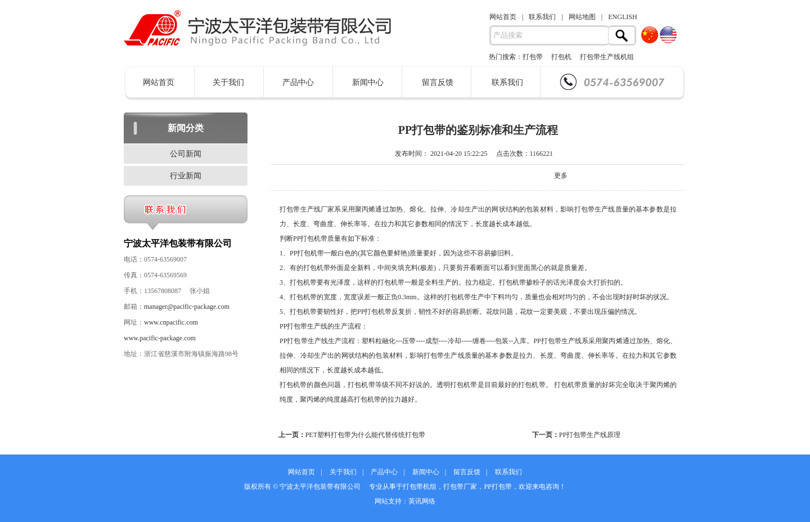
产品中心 (298, 82)
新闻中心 (368, 82)
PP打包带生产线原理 (589, 435)
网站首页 (502, 17)
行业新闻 (185, 176)
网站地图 (582, 17)
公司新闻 (185, 154)
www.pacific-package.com (160, 338)
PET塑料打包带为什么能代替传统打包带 (365, 435)
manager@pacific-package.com (187, 306)
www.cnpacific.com (171, 322)
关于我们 (228, 82)
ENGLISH (622, 17)
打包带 (533, 57)
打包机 (561, 57)
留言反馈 (437, 82)
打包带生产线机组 (607, 57)
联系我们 (542, 17)
